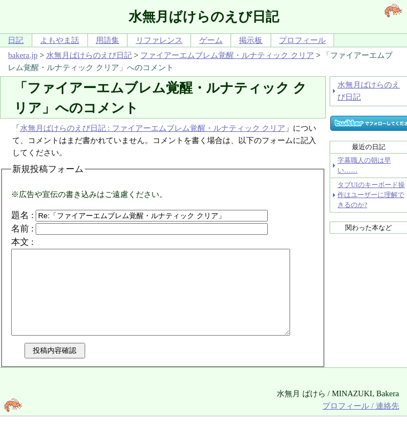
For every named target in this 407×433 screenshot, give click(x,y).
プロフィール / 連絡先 (360, 422)
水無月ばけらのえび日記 (89, 55)
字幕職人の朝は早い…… (364, 165)
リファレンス (159, 40)
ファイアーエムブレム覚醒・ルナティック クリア (227, 55)
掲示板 (250, 40)
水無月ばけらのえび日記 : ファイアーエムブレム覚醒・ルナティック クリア (153, 128)
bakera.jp (22, 55)
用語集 (107, 40)
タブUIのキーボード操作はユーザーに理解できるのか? (371, 195)
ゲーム (211, 40)
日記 (15, 40)
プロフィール (302, 40)
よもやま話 (59, 40)
